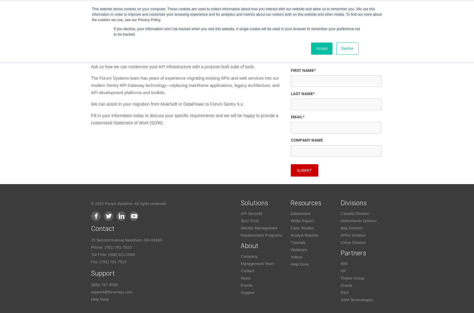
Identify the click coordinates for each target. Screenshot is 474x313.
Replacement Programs (261, 235)
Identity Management (259, 228)
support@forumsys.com (111, 292)
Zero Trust (249, 221)
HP (343, 271)
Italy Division (352, 228)
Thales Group (353, 278)
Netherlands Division (359, 221)
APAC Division (353, 235)
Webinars (299, 250)
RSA (345, 292)
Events (247, 285)
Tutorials (298, 242)
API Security (251, 213)
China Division (353, 242)
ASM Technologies (357, 300)
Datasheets (300, 213)
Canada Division (355, 213)
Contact (247, 271)
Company (249, 256)
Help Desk (100, 299)
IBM (344, 263)
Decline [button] (347, 48)
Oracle (346, 285)
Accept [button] (321, 48)
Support (248, 292)
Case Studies (302, 228)
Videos (297, 257)
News (246, 278)
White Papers (302, 221)
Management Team (257, 263)
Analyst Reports (304, 235)
